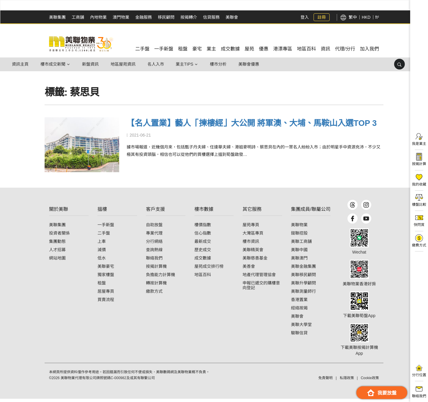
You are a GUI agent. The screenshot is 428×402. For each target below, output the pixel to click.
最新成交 (202, 244)
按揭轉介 (188, 17)
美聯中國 (299, 253)
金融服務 (143, 17)
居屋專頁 (105, 294)
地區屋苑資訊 (124, 64)
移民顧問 (166, 17)
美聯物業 (299, 228)
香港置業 (299, 302)
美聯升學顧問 (303, 286)
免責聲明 (325, 381)
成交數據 (202, 261)
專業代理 (154, 236)
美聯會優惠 (251, 64)
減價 (101, 253)
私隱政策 (347, 381)
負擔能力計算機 (160, 278)
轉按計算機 (156, 286)
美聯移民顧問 (303, 278)
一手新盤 (105, 228)
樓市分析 (220, 64)
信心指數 (202, 236)
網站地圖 (57, 261)
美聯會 (232, 17)
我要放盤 (381, 392)
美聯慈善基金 (255, 261)
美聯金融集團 (303, 269)
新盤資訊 (91, 64)
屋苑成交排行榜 (209, 269)
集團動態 (57, 244)
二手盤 (103, 236)
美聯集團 (57, 17)
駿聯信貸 (299, 336)
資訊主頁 (20, 64)
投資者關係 (59, 236)
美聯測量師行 (303, 294)
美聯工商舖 (301, 244)
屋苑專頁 (251, 228)
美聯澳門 (299, 261)
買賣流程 (105, 302)
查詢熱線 (154, 253)
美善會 (249, 269)
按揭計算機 (156, 269)
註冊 (321, 17)
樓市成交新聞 (53, 64)
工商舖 (78, 17)
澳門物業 (121, 17)
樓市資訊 (251, 244)
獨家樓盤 (105, 278)
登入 (304, 17)
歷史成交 (202, 253)
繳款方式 (154, 294)
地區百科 (202, 278)
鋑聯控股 (299, 236)
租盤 (101, 286)
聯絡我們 (154, 261)
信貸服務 (211, 17)
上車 (101, 244)
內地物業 (98, 17)
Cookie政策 (370, 381)
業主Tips (186, 64)
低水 (101, 261)
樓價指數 (202, 228)
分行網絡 (154, 244)
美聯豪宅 (105, 269)
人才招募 (57, 253)
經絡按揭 (299, 311)
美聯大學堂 (301, 327)
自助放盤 (154, 228)
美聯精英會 (253, 253)
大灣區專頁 (253, 236)
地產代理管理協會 (259, 278)
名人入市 (157, 64)
